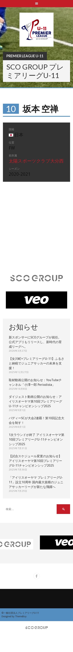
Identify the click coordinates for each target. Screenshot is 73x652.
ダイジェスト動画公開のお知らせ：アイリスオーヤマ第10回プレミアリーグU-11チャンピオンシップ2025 (35, 401)
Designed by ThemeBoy (14, 616)
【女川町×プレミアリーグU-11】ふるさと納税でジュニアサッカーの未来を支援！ (36, 363)
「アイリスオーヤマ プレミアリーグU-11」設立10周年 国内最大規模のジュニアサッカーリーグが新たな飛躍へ (36, 482)
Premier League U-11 (24, 56)
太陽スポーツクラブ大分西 (36, 161)
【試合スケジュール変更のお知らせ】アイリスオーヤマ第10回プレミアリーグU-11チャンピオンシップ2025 (35, 460)
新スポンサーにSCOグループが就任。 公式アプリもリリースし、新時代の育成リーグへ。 (35, 342)
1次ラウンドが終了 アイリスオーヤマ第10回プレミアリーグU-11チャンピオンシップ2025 (36, 439)
